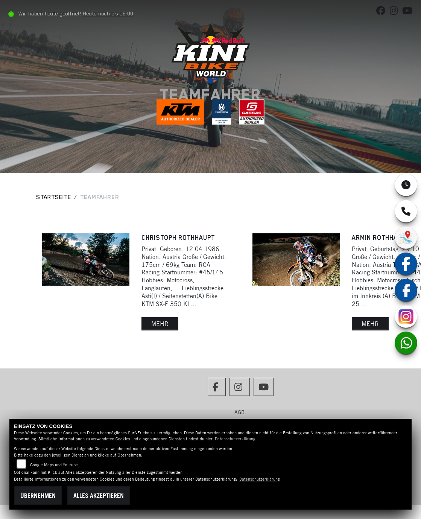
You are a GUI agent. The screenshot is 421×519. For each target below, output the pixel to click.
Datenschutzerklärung (235, 438)
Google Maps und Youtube (54, 464)
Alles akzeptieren (98, 495)
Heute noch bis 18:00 (108, 14)
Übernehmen (38, 495)
